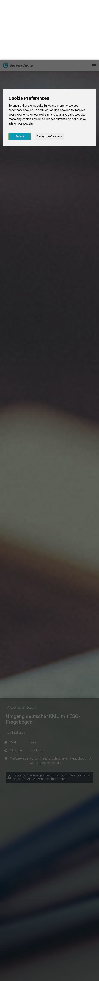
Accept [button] (19, 76)
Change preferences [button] (49, 76)
